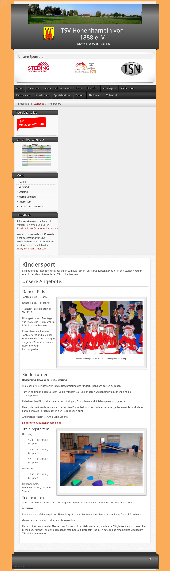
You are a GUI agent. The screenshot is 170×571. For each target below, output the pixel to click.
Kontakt (23, 182)
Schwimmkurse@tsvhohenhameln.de (37, 228)
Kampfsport (109, 88)
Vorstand (24, 187)
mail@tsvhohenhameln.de (31, 248)
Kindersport (128, 88)
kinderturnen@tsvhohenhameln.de (41, 422)
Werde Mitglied (27, 196)
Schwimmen (42, 95)
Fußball (91, 88)
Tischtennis (95, 95)
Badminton (34, 88)
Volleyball (111, 95)
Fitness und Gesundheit (58, 88)
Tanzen (80, 95)
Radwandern (23, 95)
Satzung (23, 191)
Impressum (25, 201)
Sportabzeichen (62, 95)
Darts (79, 88)
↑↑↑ (149, 558)
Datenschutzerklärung (31, 206)
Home (19, 88)
